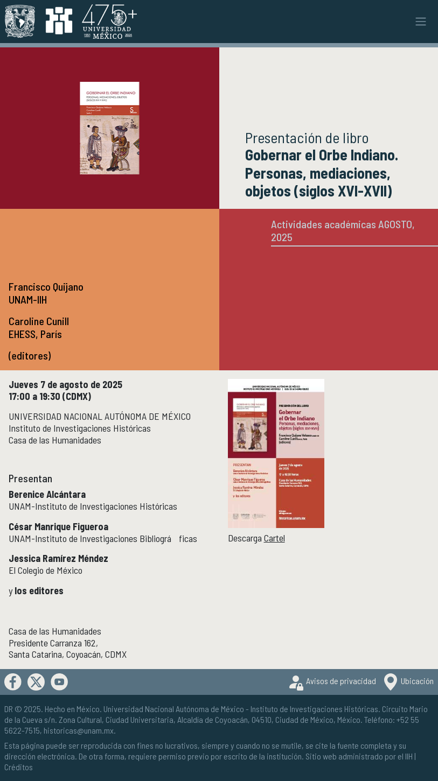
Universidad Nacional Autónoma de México (173, 708)
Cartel (274, 538)
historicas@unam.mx (79, 730)
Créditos (18, 767)
